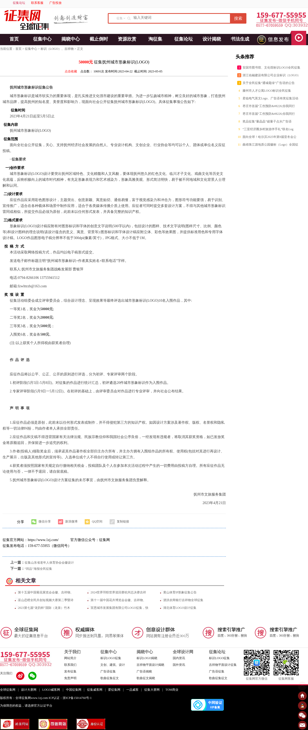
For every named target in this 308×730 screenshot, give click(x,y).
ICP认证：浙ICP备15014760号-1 (70, 698)
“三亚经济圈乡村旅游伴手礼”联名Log (268, 129)
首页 (14, 39)
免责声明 (70, 678)
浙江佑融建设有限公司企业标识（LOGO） (271, 75)
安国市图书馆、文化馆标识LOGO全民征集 (271, 67)
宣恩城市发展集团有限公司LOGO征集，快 (119, 608)
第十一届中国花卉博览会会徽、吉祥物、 (118, 600)
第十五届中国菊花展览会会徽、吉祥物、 (45, 592)
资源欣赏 (127, 39)
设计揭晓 (212, 39)
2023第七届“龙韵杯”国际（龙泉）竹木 (44, 608)
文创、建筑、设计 (112, 665)
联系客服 (37, 3)
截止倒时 (99, 39)
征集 (120, 18)
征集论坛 (19, 3)
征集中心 (42, 39)
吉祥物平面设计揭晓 (150, 665)
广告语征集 (108, 671)
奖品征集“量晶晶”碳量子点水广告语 (267, 121)
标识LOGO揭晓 (147, 658)
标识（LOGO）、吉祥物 (57, 49)
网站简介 (70, 658)
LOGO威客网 (51, 689)
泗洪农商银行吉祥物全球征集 (183, 600)
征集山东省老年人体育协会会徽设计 (49, 562)
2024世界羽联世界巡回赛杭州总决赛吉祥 (118, 592)
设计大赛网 (28, 689)
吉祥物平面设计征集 (223, 665)
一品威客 (132, 689)
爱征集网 (114, 689)
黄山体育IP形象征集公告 (180, 592)
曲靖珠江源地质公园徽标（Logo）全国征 (270, 144)
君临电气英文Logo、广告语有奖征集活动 (270, 98)
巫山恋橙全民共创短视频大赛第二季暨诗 (45, 600)
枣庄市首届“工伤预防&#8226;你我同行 (269, 106)
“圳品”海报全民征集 (38, 569)
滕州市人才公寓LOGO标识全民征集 (267, 90)
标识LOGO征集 (110, 658)
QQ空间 (93, 521)
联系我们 (70, 665)
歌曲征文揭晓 (146, 678)
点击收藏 (71, 71)
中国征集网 (73, 689)
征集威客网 (94, 689)
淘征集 (155, 39)
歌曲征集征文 (109, 678)
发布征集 (70, 671)
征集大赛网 (152, 689)
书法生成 (240, 39)
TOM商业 (172, 689)
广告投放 (55, 3)
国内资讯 (179, 658)
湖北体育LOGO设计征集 (179, 608)
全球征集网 (7, 689)
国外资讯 (179, 665)
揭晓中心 (70, 39)
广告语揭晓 (144, 671)
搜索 (238, 18)
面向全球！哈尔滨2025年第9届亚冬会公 (269, 137)
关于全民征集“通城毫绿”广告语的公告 (269, 83)
